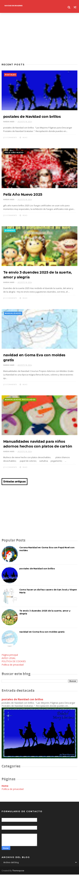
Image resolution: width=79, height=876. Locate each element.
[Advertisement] (39, 37)
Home (5, 787)
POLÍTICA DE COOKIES (14, 662)
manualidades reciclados (20, 401)
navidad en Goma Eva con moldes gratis (42, 633)
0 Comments (10, 138)
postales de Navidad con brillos (32, 117)
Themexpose (18, 872)
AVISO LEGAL (9, 659)
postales (10, 75)
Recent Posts (13, 64)
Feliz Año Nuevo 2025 (22, 195)
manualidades (13, 314)
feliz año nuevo (14, 153)
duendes (10, 231)
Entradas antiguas (14, 483)
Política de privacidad (13, 666)
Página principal (10, 656)
